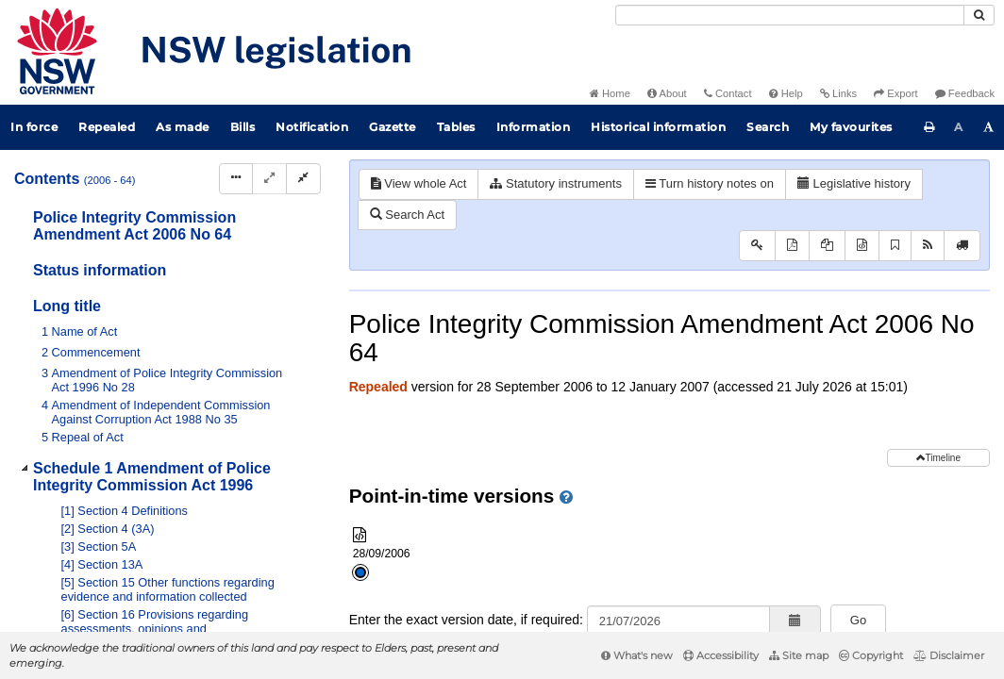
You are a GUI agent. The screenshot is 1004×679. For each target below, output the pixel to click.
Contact (728, 93)
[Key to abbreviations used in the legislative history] (757, 245)
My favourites (851, 127)
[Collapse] (303, 178)
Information (533, 127)
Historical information (658, 127)
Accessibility (721, 655)
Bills (243, 127)
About (667, 93)
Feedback (965, 93)
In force (34, 127)
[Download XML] (862, 245)
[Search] (789, 15)
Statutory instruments (555, 183)
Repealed (106, 127)
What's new (637, 655)
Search (767, 127)
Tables (456, 127)
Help (786, 93)
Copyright (871, 655)
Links (838, 93)
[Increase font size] (989, 127)
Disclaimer (948, 655)
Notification (312, 127)
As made (182, 127)
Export (895, 93)
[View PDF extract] (827, 245)
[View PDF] (792, 245)
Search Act (407, 214)
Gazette (392, 127)
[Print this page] (929, 127)
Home (610, 93)
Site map (798, 655)
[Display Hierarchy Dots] (236, 178)
